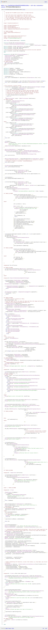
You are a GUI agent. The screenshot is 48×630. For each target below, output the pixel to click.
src (6, 5)
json (46, 628)
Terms (13, 628)
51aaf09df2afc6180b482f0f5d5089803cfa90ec (18, 5)
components (40, 5)
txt (43, 628)
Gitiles (7, 628)
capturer (3, 7)
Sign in (46, 1)
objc (35, 5)
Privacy (9, 628)
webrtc (2, 5)
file (24, 9)
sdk (32, 5)
